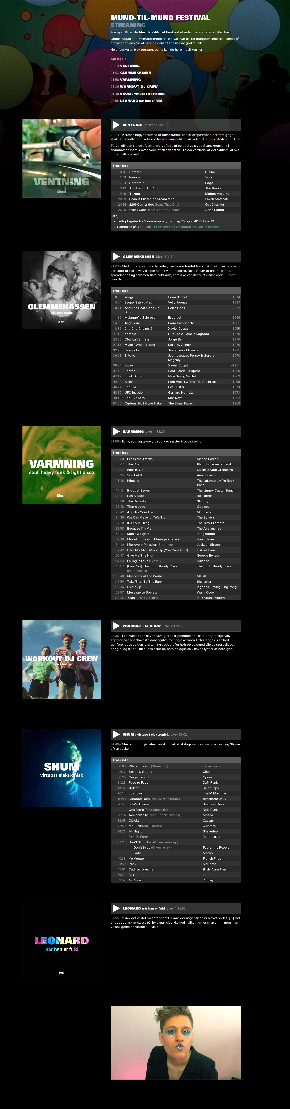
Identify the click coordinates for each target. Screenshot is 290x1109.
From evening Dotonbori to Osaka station (187, 227)
